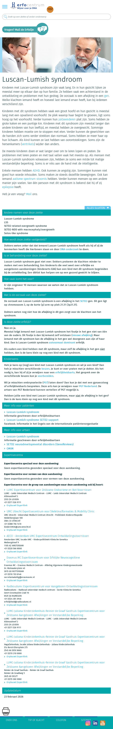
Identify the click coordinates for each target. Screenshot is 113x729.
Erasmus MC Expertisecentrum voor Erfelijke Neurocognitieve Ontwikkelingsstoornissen (43, 559)
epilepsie (8, 187)
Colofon (61, 720)
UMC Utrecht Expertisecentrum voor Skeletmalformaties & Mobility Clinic (50, 511)
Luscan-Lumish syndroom (23, 412)
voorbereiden (45, 376)
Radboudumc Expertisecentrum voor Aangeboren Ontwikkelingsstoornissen (52, 586)
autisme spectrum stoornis (30, 179)
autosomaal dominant (62, 342)
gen (106, 96)
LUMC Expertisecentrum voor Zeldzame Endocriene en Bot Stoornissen (49, 490)
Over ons (11, 720)
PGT (45, 382)
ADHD (36, 170)
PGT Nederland (88, 386)
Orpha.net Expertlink (17, 505)
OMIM (10, 448)
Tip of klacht (36, 720)
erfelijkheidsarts (65, 372)
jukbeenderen (67, 119)
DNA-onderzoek (69, 249)
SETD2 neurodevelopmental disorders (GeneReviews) (40, 444)
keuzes (45, 368)
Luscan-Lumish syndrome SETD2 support (33, 420)
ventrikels (28, 144)
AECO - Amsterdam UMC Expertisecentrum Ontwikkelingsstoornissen (48, 536)
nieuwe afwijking (82, 335)
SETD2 (83, 301)
